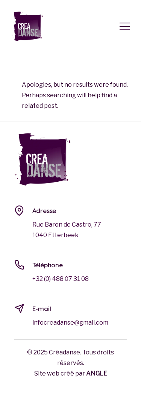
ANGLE (96, 373)
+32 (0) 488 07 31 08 (60, 278)
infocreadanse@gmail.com (70, 322)
